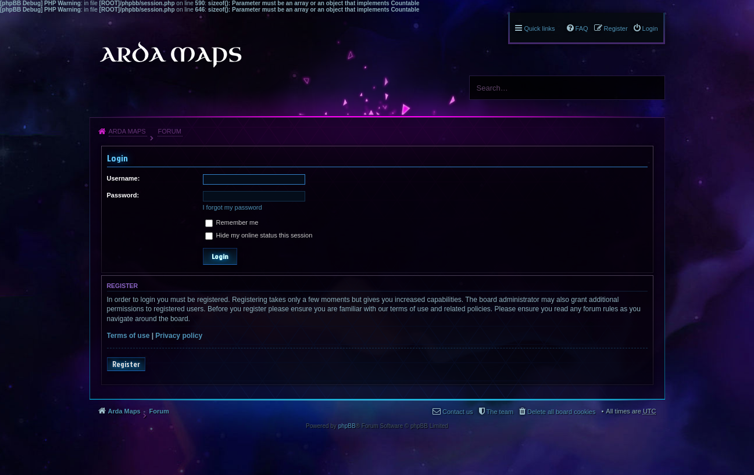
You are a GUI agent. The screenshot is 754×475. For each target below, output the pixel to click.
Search (651, 87)
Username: (123, 178)
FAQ (582, 28)
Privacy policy (178, 336)
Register (126, 364)
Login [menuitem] (650, 28)
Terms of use (128, 336)
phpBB (347, 426)
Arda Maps (127, 131)
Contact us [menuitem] (457, 411)
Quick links (539, 28)
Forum (169, 131)
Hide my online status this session (259, 235)
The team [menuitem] (500, 411)
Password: (123, 195)
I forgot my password (232, 207)
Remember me (232, 222)
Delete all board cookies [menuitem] (561, 411)
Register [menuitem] (616, 28)
